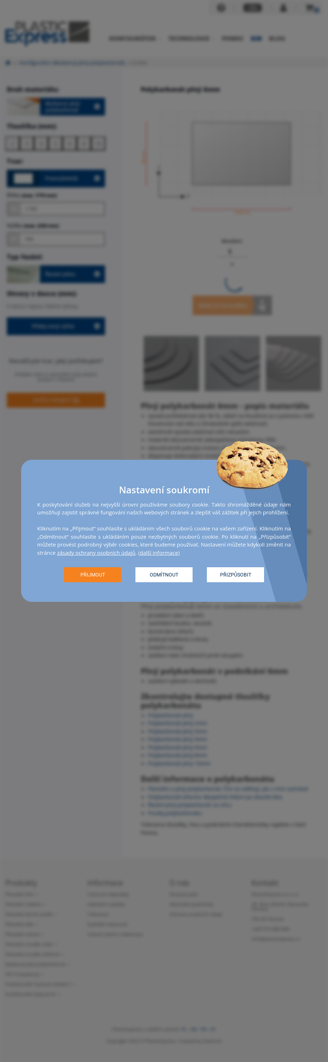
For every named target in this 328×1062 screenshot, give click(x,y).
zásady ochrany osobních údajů (96, 552)
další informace (159, 552)
